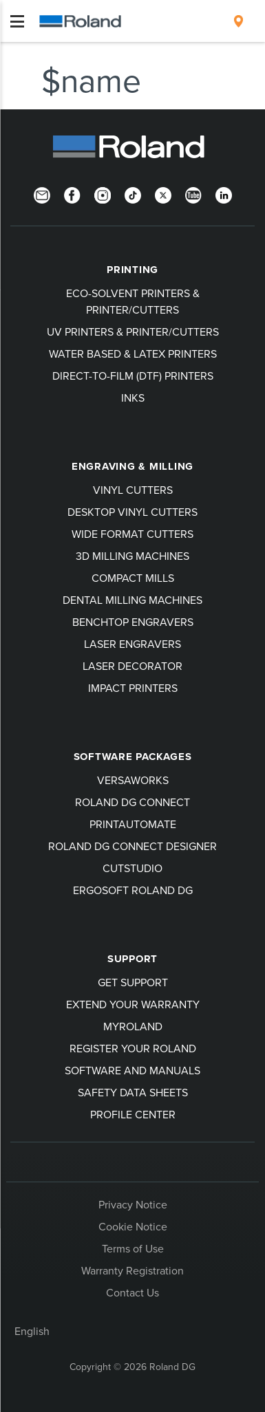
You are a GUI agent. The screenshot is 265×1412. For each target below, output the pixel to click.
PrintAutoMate (132, 824)
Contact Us (132, 1292)
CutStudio (132, 868)
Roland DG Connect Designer (132, 846)
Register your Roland (133, 1048)
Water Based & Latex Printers (133, 353)
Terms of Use (133, 1248)
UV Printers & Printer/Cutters (133, 331)
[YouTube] (193, 194)
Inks (133, 397)
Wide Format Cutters (132, 533)
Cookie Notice (132, 1226)
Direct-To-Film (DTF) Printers (132, 375)
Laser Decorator (132, 665)
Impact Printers (133, 687)
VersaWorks (133, 780)
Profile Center (133, 1114)
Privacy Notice (132, 1204)
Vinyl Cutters (133, 489)
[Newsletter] (42, 194)
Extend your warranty (133, 1004)
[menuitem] (238, 21)
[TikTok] (133, 194)
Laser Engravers (132, 643)
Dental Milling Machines (132, 599)
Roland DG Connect (132, 802)
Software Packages (133, 756)
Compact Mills (133, 577)
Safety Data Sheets (133, 1092)
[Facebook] (72, 194)
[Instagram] (102, 194)
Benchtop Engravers (132, 621)
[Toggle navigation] (17, 21)
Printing (132, 269)
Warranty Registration (132, 1270)
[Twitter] (163, 194)
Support (132, 958)
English (32, 1330)
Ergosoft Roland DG (133, 890)
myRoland (132, 1026)
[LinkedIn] (223, 194)
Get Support (133, 982)
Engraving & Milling (132, 466)
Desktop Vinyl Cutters (132, 511)
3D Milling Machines (132, 555)
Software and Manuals (132, 1070)
